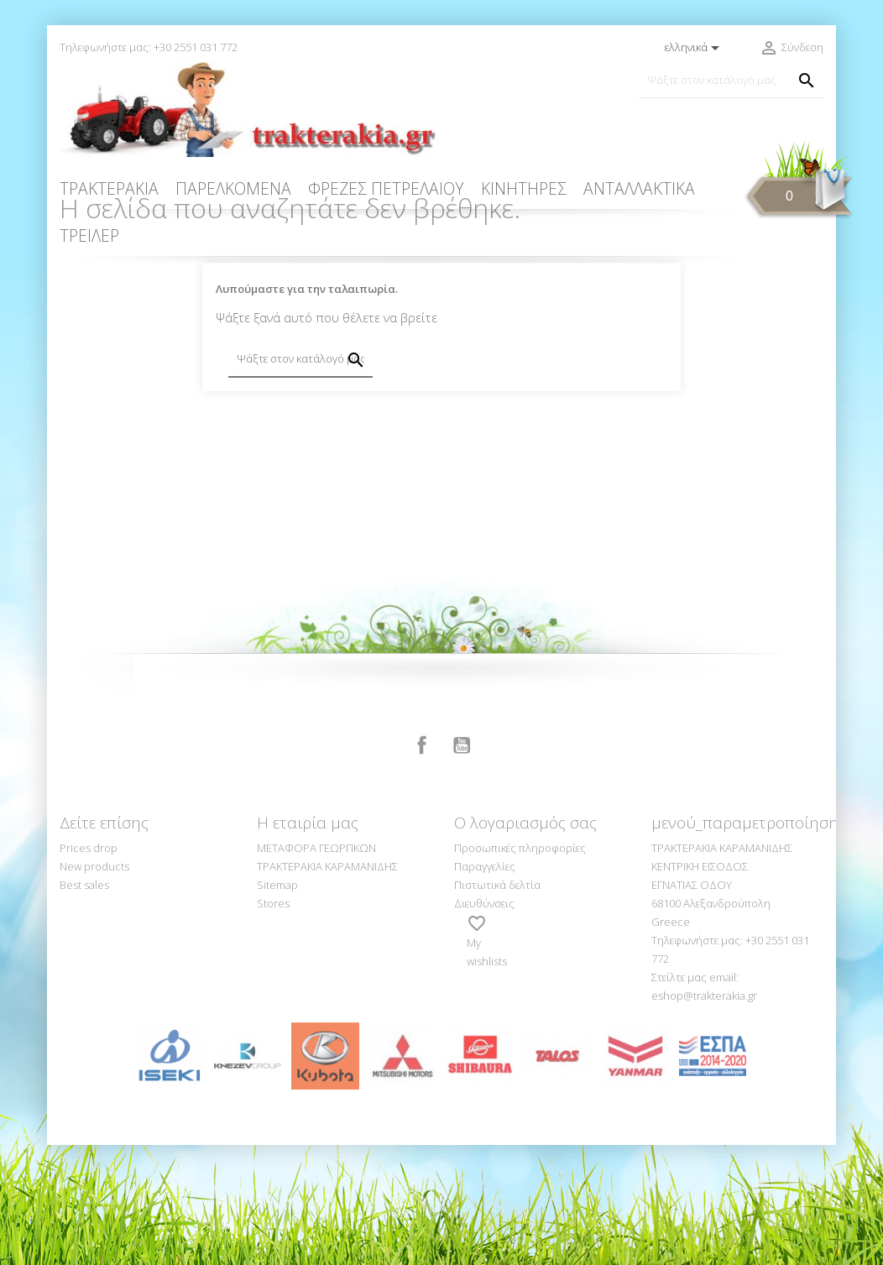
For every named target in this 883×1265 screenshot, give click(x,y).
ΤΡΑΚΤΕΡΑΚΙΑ (109, 188)
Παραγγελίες (484, 986)
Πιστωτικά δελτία (497, 1004)
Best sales (84, 1004)
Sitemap (277, 1004)
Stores (273, 1023)
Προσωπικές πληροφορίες (520, 967)
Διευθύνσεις (484, 1023)
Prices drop (89, 967)
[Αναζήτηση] (731, 80)
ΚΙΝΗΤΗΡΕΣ (524, 188)
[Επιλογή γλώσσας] (695, 48)
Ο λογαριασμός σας (525, 943)
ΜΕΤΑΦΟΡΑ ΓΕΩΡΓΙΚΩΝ (316, 967)
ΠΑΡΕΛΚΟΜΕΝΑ (233, 188)
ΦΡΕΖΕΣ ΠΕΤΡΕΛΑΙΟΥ (386, 188)
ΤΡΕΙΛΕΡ (89, 235)
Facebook (422, 865)
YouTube (461, 865)
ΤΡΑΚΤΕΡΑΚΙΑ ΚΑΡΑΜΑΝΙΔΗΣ (327, 986)
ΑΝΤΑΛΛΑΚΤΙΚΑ (639, 188)
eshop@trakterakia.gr (704, 1115)
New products (94, 986)
